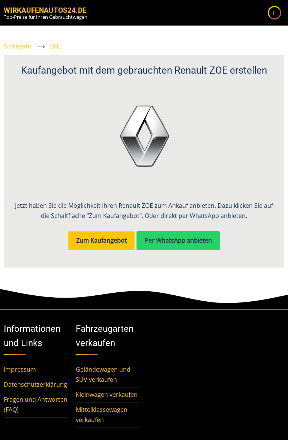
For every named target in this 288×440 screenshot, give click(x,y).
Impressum (20, 369)
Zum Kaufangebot (101, 240)
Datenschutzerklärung (35, 384)
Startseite (17, 46)
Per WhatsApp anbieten (178, 240)
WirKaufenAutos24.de (45, 10)
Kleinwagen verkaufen (107, 394)
